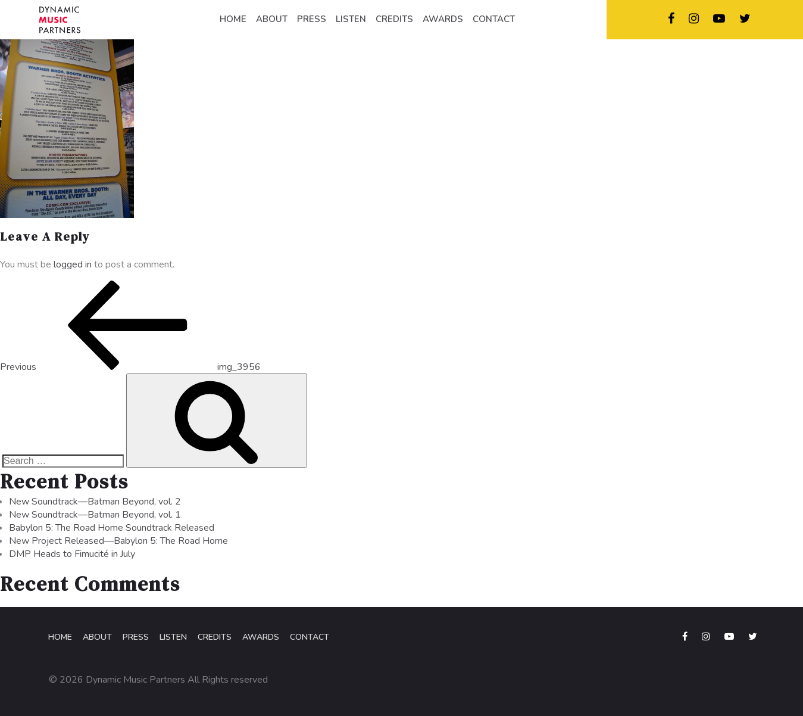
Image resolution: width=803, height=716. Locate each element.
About (97, 637)
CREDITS (394, 19)
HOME (233, 19)
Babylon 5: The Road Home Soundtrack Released (111, 527)
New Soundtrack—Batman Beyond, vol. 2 (95, 501)
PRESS (311, 19)
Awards (260, 637)
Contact (309, 637)
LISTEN (351, 19)
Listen (173, 637)
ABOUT (272, 19)
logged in (73, 264)
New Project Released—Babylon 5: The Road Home (118, 540)
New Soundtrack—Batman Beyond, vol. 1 (95, 514)
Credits (215, 637)
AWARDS (443, 19)
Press (136, 637)
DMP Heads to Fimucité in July (72, 554)
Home (60, 637)
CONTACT (494, 19)
